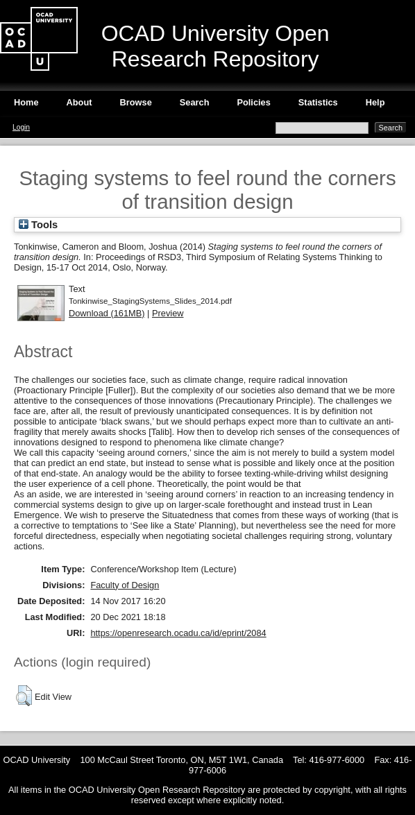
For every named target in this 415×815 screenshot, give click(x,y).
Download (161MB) (107, 313)
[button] (24, 695)
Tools (38, 224)
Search (195, 102)
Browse (136, 102)
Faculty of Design (124, 585)
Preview (168, 313)
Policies (253, 102)
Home (26, 102)
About (79, 102)
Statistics (318, 102)
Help (375, 102)
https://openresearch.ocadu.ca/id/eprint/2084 (178, 633)
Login (21, 127)
